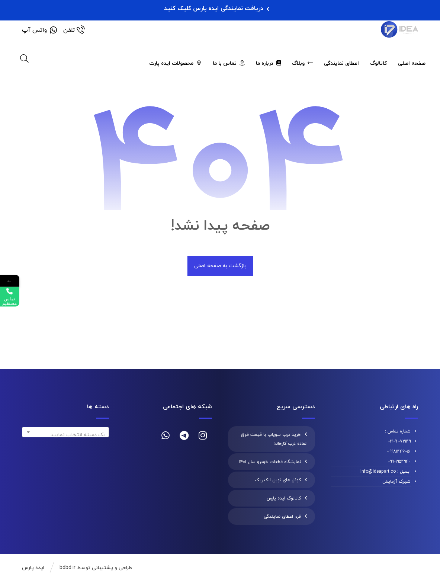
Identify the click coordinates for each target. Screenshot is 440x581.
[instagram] (202, 435)
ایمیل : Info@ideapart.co (385, 472)
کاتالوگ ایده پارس (284, 498)
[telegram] (184, 435)
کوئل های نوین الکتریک (278, 480)
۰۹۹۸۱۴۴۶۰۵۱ (399, 451)
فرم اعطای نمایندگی (282, 517)
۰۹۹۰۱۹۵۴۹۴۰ (399, 462)
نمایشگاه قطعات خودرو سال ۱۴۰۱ (270, 462)
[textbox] (65, 435)
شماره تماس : (398, 431)
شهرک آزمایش (396, 482)
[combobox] (65, 432)
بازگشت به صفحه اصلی (220, 265)
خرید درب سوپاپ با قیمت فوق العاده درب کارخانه (274, 439)
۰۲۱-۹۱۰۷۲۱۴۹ (399, 441)
